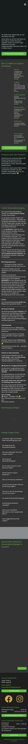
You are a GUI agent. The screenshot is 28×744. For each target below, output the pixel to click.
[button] (14, 440)
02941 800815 (6, 685)
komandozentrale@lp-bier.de (11, 687)
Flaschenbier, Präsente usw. (14, 720)
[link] (6, 685)
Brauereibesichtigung (13, 707)
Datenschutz (14, 741)
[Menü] (25, 4)
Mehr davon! (22, 668)
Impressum (21, 739)
